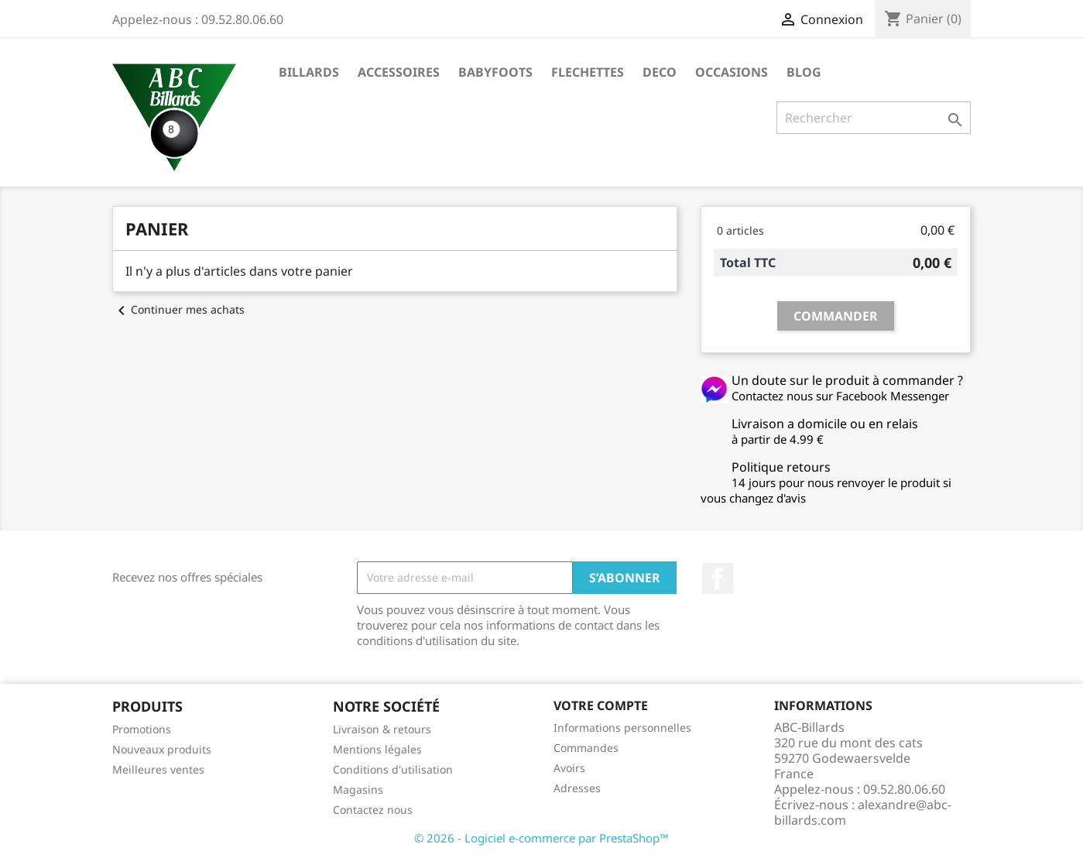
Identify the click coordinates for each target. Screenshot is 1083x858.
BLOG (804, 72)
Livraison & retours (382, 729)
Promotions (141, 729)
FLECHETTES (587, 72)
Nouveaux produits (161, 749)
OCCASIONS (731, 72)
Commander (835, 315)
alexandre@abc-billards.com (862, 812)
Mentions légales (377, 749)
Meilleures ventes (158, 769)
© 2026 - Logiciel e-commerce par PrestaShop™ (541, 838)
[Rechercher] (873, 117)
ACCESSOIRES (399, 72)
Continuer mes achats (178, 309)
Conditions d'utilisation (393, 769)
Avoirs (569, 767)
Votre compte (600, 705)
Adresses (577, 788)
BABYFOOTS (495, 72)
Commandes (586, 747)
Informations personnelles (622, 727)
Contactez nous (373, 809)
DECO (660, 72)
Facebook (717, 578)
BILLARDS (309, 72)
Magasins (358, 789)
